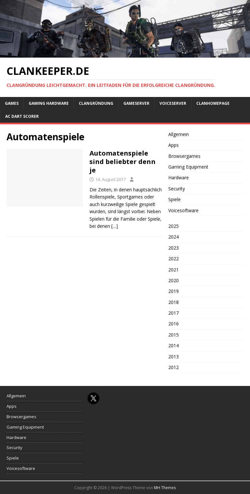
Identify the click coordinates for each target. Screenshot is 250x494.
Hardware (178, 177)
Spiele (174, 199)
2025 (173, 226)
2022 (173, 258)
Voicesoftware (183, 210)
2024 (173, 237)
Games (12, 103)
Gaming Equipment (188, 167)
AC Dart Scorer (22, 116)
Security (176, 188)
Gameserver (136, 103)
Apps (173, 145)
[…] (114, 226)
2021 (173, 270)
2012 (173, 367)
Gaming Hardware (49, 103)
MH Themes (165, 487)
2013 (173, 356)
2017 (173, 313)
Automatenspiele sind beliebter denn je (123, 161)
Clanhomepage (212, 103)
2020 (173, 280)
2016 (173, 324)
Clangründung (96, 103)
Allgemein (178, 134)
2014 (173, 345)
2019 (173, 291)
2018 (173, 302)
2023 (173, 248)
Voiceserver (173, 103)
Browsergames (184, 156)
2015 (173, 335)
